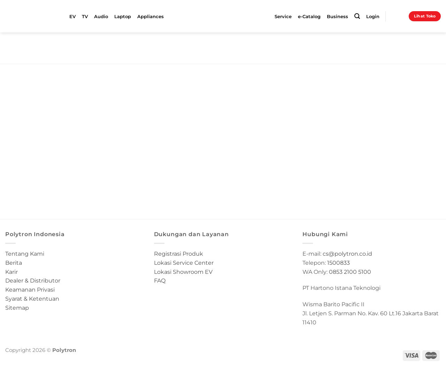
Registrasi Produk (178, 253)
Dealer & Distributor (32, 280)
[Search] (357, 16)
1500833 (338, 262)
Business (337, 16)
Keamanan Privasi (30, 289)
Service (283, 16)
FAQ (160, 280)
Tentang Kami (24, 253)
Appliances (150, 16)
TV (85, 16)
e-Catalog (309, 16)
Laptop (122, 16)
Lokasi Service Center (184, 262)
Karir (11, 271)
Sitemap (17, 307)
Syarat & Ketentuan (32, 298)
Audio (101, 16)
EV (72, 16)
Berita (13, 262)
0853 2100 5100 (350, 271)
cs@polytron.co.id (347, 253)
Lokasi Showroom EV (183, 271)
